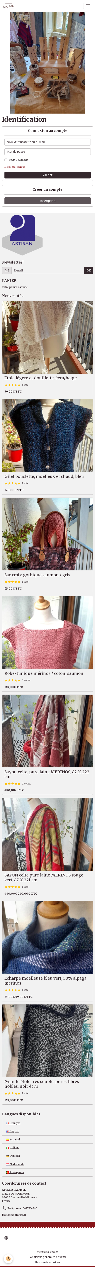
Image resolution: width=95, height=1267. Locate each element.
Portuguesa (15, 1172)
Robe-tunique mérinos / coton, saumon (43, 673)
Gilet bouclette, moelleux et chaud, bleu (44, 476)
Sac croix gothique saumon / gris (37, 575)
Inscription (48, 201)
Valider (47, 175)
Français (13, 1123)
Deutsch (13, 1155)
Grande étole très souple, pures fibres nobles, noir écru (41, 1084)
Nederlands (15, 1164)
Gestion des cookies (47, 1262)
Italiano (12, 1147)
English (12, 1131)
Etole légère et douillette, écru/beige (40, 378)
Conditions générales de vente (47, 1256)
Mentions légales (47, 1251)
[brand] (9, 6)
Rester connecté (19, 159)
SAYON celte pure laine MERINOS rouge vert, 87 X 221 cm (43, 877)
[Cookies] (8, 1258)
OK (88, 270)
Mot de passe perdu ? (14, 167)
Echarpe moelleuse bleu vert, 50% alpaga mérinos (45, 981)
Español (13, 1139)
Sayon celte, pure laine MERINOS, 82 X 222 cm (46, 774)
